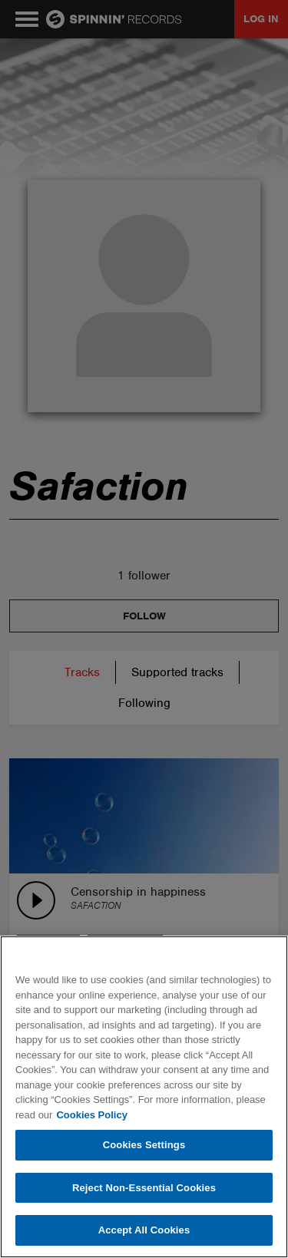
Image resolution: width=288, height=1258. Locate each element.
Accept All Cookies (144, 1230)
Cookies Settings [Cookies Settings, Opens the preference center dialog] (144, 1145)
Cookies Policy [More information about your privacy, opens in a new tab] (91, 1115)
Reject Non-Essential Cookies (144, 1188)
